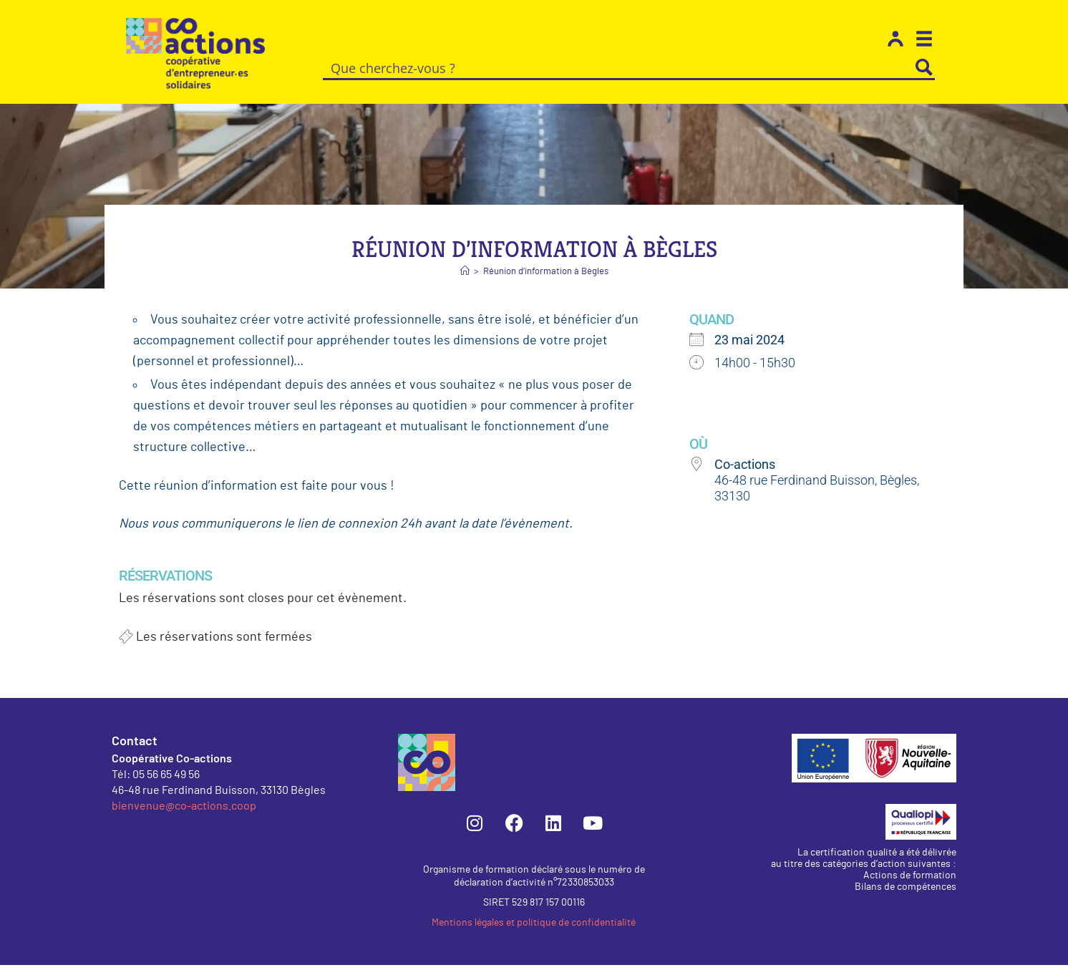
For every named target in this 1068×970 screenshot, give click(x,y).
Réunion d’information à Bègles (545, 276)
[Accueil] (465, 276)
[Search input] (619, 67)
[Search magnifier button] (924, 67)
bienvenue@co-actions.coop (184, 810)
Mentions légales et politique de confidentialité (534, 928)
